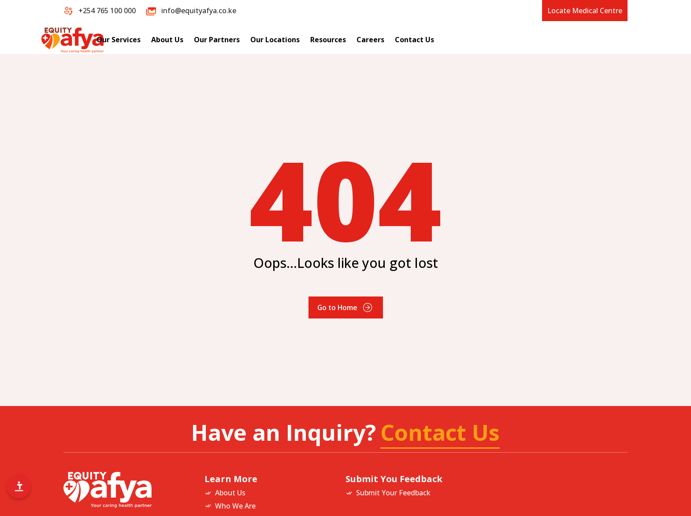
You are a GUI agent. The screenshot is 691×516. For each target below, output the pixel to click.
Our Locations (367, 39)
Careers (462, 39)
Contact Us (506, 39)
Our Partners (309, 39)
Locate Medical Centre (584, 10)
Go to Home (345, 307)
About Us (259, 39)
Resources (420, 39)
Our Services (211, 39)
